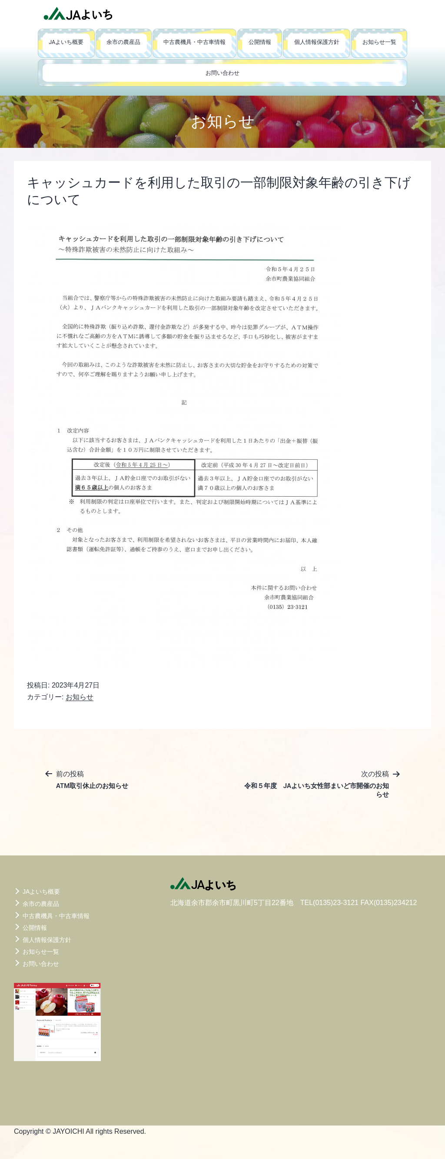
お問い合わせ (222, 73)
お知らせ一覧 (379, 42)
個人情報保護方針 (316, 42)
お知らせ (79, 697)
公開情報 (260, 42)
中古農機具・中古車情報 (194, 42)
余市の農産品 (123, 42)
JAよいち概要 (66, 42)
